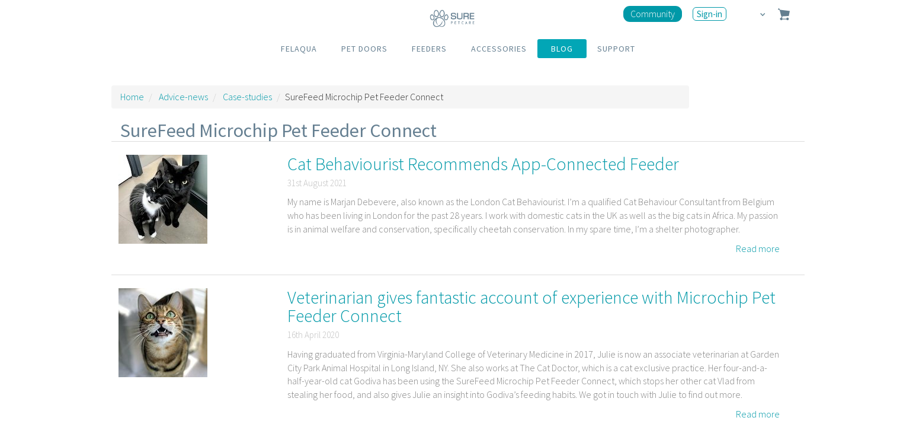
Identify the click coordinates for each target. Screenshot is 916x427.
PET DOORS (364, 48)
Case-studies (247, 97)
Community (652, 14)
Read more (758, 248)
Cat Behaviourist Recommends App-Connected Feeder (483, 163)
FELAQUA (299, 48)
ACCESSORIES (499, 48)
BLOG (562, 48)
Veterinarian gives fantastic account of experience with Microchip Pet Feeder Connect (531, 306)
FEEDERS (429, 48)
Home (132, 97)
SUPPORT (616, 48)
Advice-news (183, 97)
